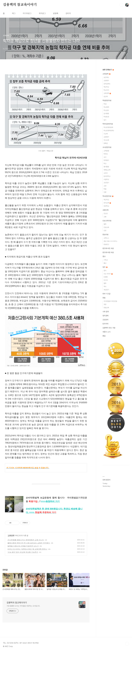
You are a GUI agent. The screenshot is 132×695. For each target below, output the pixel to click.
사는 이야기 (108, 274)
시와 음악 (106, 312)
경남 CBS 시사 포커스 (110, 241)
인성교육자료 (107, 221)
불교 (105, 263)
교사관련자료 (107, 147)
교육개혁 (107, 93)
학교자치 (106, 90)
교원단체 (105, 210)
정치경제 (105, 316)
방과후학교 (107, 176)
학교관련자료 (108, 196)
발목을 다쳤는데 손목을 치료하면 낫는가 (23, 589)
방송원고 (106, 244)
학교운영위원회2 (109, 130)
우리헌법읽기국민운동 (110, 301)
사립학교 (106, 179)
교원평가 (106, 80)
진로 (105, 230)
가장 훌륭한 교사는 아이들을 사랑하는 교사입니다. (23, 649)
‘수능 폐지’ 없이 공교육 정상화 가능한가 (22, 595)
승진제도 (106, 77)
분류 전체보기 (108, 70)
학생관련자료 (107, 100)
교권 (105, 186)
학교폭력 (106, 107)
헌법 (104, 298)
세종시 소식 (106, 332)
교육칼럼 (106, 151)
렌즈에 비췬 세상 (108, 252)
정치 (105, 267)
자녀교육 (106, 140)
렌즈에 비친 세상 (108, 248)
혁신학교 (106, 87)
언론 (105, 192)
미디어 (106, 280)
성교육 (106, 96)
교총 (105, 217)
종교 (104, 256)
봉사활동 (106, 167)
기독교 (106, 260)
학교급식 (106, 110)
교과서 (106, 173)
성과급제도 (107, 84)
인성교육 (106, 227)
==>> (50, 544)
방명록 (55, 13)
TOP (127, 687)
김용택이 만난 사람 (109, 328)
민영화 (106, 277)
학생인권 (106, 117)
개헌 (105, 304)
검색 (121, 5)
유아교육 (107, 203)
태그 (13, 13)
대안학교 (106, 206)
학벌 (105, 189)
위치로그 (42, 13)
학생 (105, 104)
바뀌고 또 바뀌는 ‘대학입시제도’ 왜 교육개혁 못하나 (27, 592)
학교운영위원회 (108, 127)
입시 (105, 120)
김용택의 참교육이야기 (20, 4)
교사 (105, 157)
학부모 (106, 154)
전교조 (106, 213)
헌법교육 (106, 308)
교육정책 (11, 578)
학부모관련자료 (108, 124)
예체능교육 (107, 170)
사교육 (106, 134)
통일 (104, 336)
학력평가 (106, 160)
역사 (105, 286)
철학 (105, 224)
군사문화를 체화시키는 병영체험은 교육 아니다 (25, 583)
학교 (105, 163)
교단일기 (106, 183)
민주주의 (105, 324)
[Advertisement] (46, 94)
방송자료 (105, 235)
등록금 (106, 143)
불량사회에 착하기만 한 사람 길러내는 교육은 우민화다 (28, 586)
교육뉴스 (106, 238)
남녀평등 (106, 113)
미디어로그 (27, 13)
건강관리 (105, 320)
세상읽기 (106, 290)
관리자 (68, 13)
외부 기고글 (106, 294)
